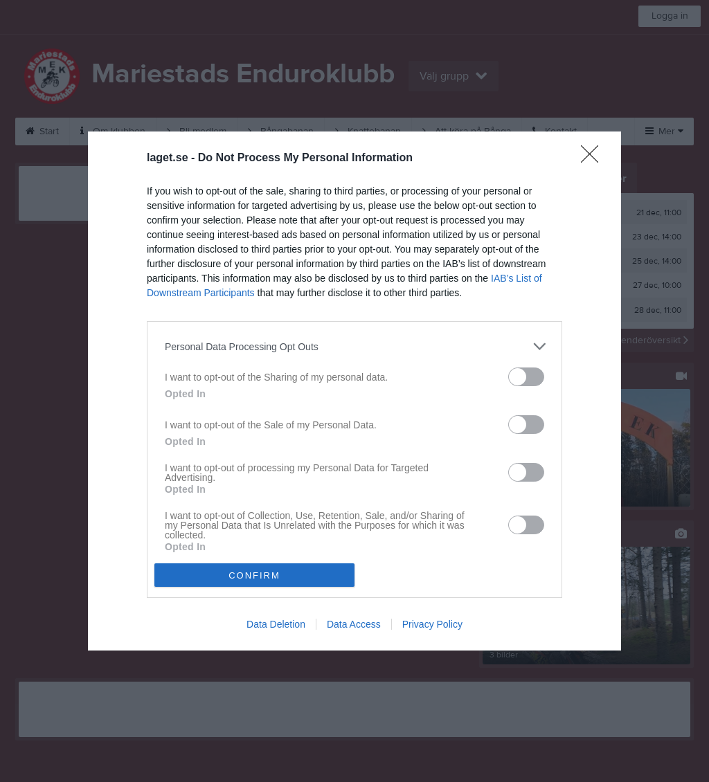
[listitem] (354, 346)
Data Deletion (275, 624)
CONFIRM (254, 575)
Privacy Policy (432, 624)
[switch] (526, 376)
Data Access (354, 624)
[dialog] (354, 391)
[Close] (594, 158)
